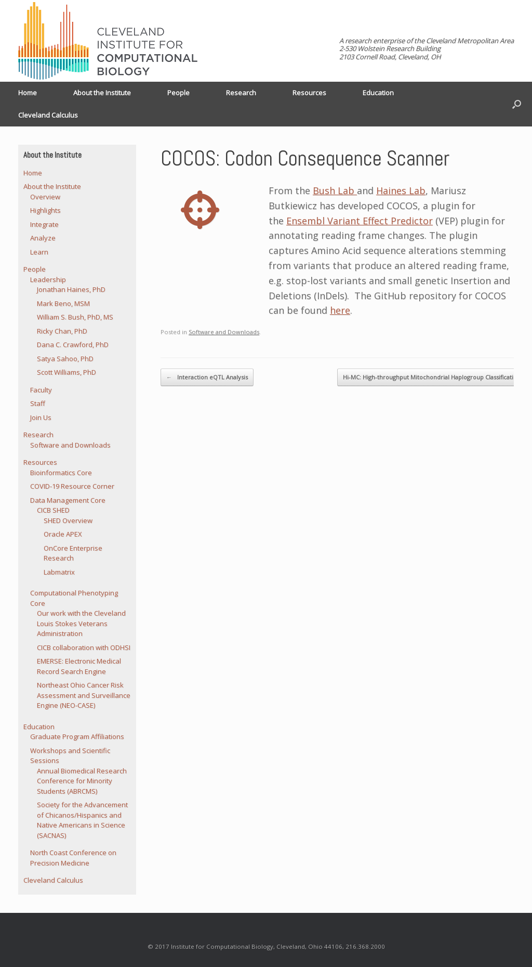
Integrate (44, 224)
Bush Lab (335, 190)
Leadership (48, 279)
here (340, 310)
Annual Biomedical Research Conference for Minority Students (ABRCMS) (82, 781)
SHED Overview (68, 520)
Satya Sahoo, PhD (65, 358)
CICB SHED (53, 510)
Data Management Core (67, 500)
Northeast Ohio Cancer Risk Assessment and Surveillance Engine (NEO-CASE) (83, 695)
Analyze (43, 238)
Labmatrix (59, 572)
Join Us (40, 417)
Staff (37, 403)
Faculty (41, 390)
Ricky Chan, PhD (62, 331)
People (178, 92)
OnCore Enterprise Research (73, 553)
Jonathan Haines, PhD (71, 289)
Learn (39, 252)
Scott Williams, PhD (66, 372)
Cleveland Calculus (48, 115)
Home (27, 92)
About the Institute (102, 92)
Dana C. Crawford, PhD (73, 344)
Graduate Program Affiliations (77, 736)
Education (378, 92)
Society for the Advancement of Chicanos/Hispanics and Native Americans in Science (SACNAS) (82, 820)
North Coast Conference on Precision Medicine (73, 858)
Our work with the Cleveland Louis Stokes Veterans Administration (81, 623)
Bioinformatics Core (61, 472)
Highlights (45, 210)
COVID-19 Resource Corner (72, 486)
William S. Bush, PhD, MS (75, 317)
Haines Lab (400, 190)
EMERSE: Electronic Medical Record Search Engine (79, 666)
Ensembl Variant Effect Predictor (359, 220)
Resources (309, 92)
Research (241, 92)
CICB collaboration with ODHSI (83, 647)
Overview (45, 196)
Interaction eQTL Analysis (207, 377)
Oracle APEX (63, 534)
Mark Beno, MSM (63, 303)
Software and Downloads (224, 332)
